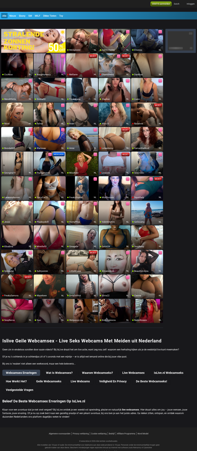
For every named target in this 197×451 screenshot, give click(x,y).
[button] (178, 6)
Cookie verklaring (99, 426)
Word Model (142, 426)
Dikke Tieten (49, 15)
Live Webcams (80, 373)
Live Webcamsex (133, 365)
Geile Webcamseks (48, 373)
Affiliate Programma (126, 426)
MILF (37, 15)
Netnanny (137, 440)
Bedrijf (112, 426)
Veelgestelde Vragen (19, 382)
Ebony (22, 15)
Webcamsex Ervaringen (21, 365)
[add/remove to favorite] (68, 24)
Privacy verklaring (81, 426)
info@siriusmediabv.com (112, 444)
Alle (4, 15)
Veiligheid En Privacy (113, 373)
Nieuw (12, 15)
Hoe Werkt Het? (16, 373)
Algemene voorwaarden (59, 426)
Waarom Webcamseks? (97, 365)
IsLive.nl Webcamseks (168, 365)
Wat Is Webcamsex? (59, 365)
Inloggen (191, 6)
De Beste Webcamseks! (151, 373)
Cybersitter (147, 440)
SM (30, 15)
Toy (61, 15)
